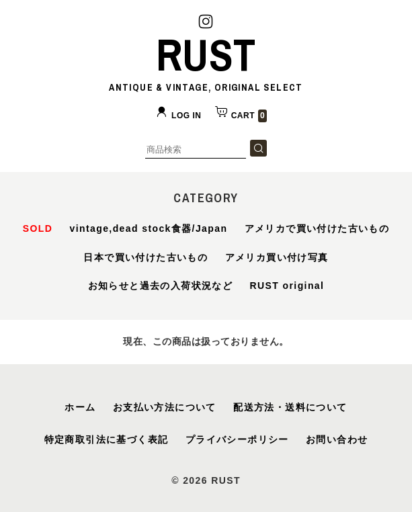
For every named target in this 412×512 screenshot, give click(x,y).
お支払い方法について (164, 407)
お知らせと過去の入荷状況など (160, 285)
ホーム (80, 407)
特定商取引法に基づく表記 (106, 439)
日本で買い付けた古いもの (145, 257)
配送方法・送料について (290, 407)
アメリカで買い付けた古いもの (317, 228)
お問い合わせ (337, 439)
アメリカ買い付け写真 (277, 257)
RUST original (287, 285)
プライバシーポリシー (237, 439)
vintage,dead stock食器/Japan (149, 228)
